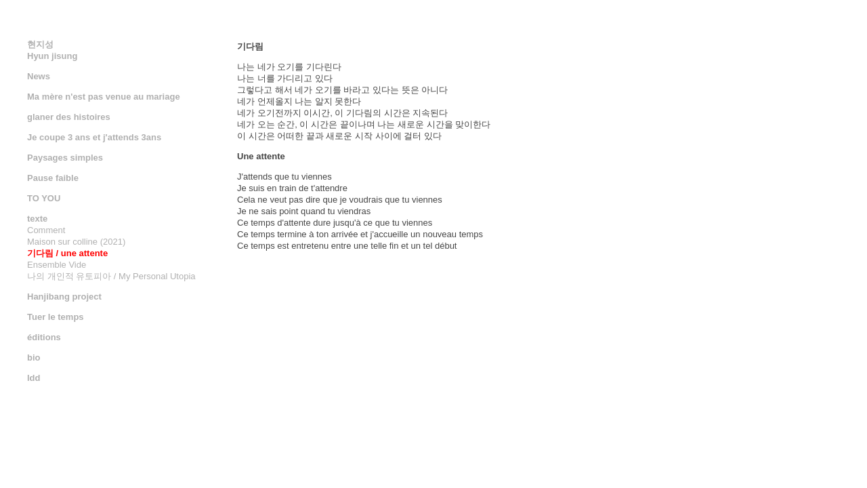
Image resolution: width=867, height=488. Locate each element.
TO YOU (43, 198)
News (38, 76)
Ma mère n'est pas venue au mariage (103, 97)
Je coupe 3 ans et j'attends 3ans (94, 137)
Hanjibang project (64, 296)
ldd (34, 378)
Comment (46, 230)
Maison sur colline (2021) (76, 242)
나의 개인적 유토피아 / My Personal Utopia (111, 276)
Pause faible (53, 178)
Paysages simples (65, 157)
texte (37, 219)
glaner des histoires (68, 117)
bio (34, 357)
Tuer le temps (55, 317)
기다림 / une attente (67, 253)
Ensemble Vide (56, 265)
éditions (44, 337)
